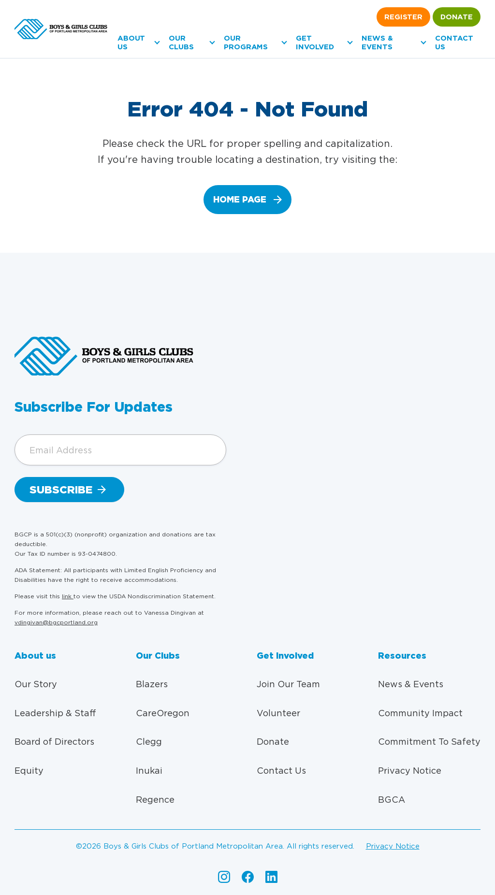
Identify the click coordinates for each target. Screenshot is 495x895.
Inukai (149, 770)
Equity (29, 770)
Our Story (36, 684)
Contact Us (281, 770)
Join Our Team (288, 684)
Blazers (152, 684)
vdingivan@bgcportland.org (56, 622)
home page (239, 199)
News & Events (377, 42)
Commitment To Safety (429, 741)
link (67, 596)
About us (131, 42)
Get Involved (315, 42)
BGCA (391, 799)
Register (403, 17)
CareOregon (162, 713)
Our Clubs (181, 42)
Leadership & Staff (55, 713)
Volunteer (278, 713)
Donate (456, 17)
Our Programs (246, 42)
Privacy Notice (409, 770)
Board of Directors (54, 741)
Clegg (149, 741)
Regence (155, 799)
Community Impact (420, 713)
